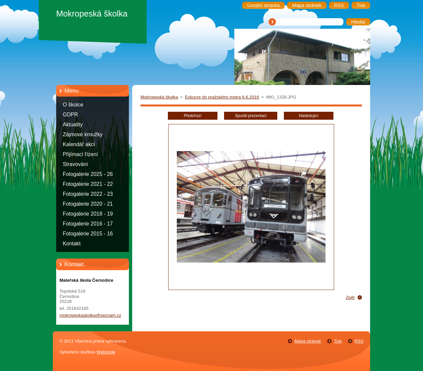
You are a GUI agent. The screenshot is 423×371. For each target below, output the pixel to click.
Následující (308, 115)
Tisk (338, 341)
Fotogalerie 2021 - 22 (88, 184)
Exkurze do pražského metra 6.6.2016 (222, 97)
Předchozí (193, 115)
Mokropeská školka (159, 97)
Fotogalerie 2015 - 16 (88, 233)
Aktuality (73, 124)
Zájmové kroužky (82, 134)
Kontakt (72, 243)
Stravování (75, 164)
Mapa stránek (307, 341)
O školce (73, 104)
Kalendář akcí (79, 144)
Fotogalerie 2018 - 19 (88, 214)
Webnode (105, 352)
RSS (359, 341)
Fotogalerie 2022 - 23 (88, 194)
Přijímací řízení (80, 154)
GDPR (70, 114)
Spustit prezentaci (250, 115)
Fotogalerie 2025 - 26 (88, 174)
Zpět (350, 297)
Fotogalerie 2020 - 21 (88, 204)
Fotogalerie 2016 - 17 (88, 224)
